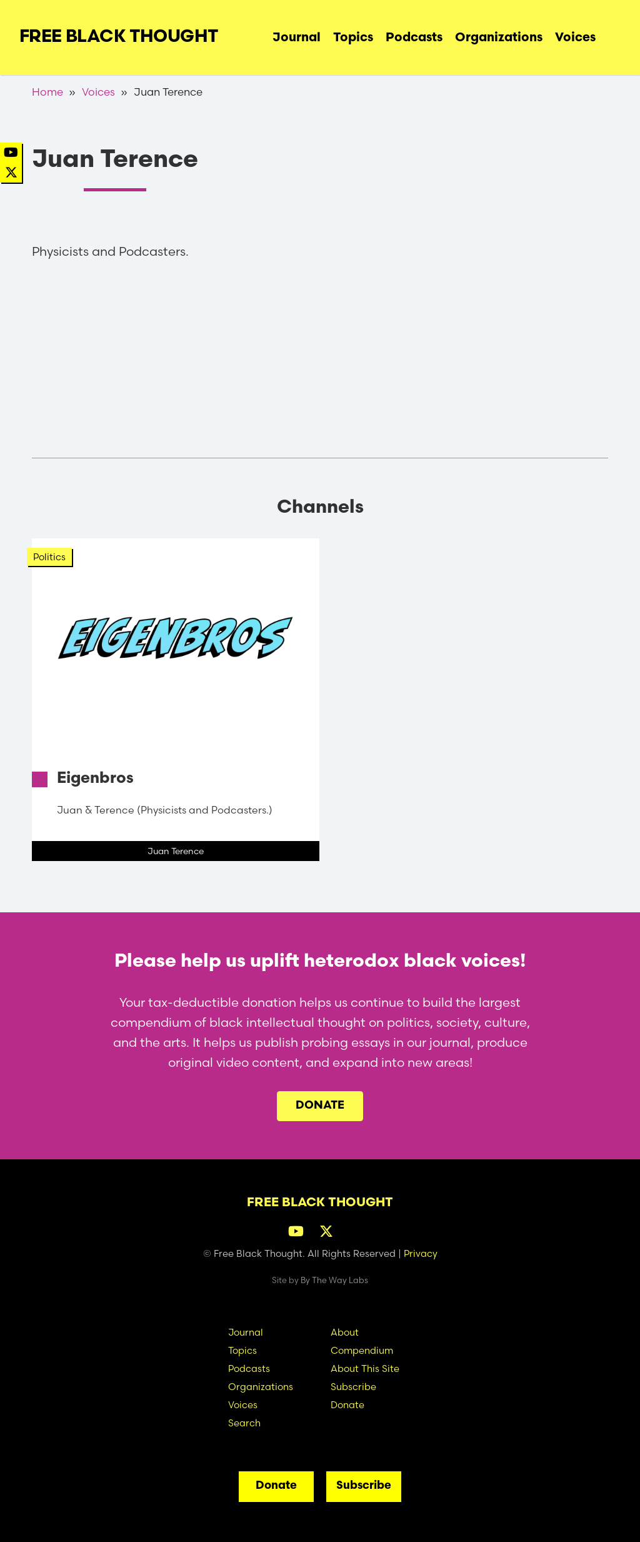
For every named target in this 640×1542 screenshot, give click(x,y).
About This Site (365, 1368)
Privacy (421, 1253)
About (345, 1332)
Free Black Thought (119, 37)
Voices (575, 38)
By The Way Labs (334, 1280)
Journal (296, 38)
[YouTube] (11, 152)
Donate (320, 1106)
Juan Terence (176, 851)
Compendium (362, 1350)
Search (611, 34)
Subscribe (353, 1387)
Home (47, 91)
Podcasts (414, 38)
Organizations (498, 38)
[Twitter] (11, 172)
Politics (49, 557)
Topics (353, 38)
